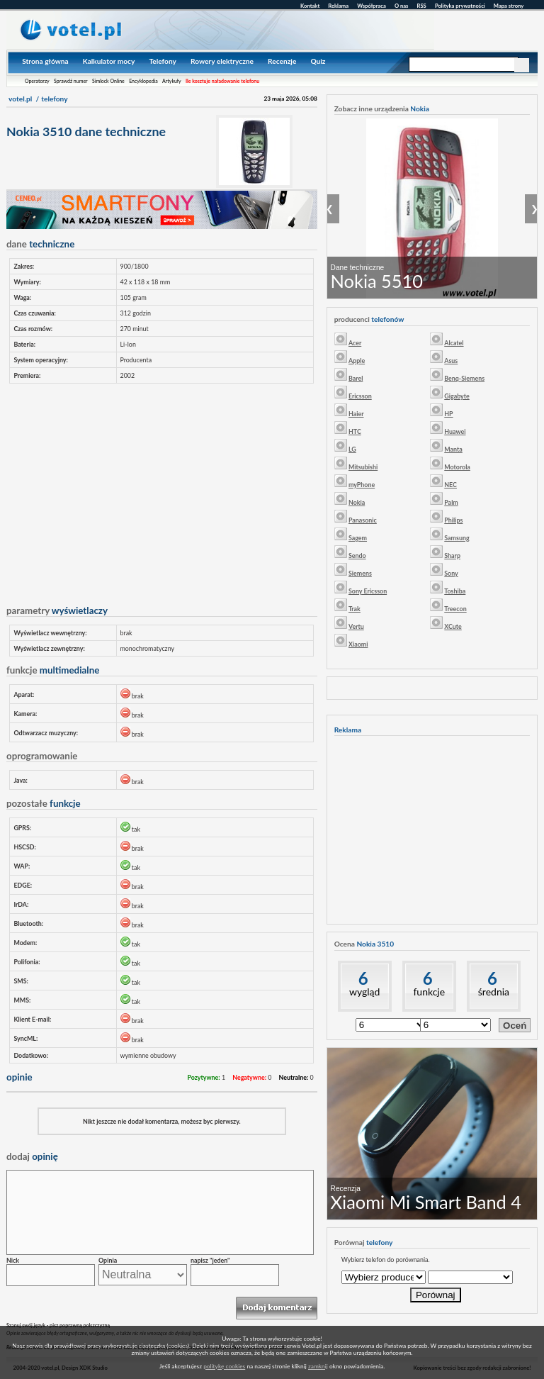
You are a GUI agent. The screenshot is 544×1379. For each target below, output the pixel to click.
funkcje (429, 992)
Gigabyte (456, 396)
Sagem (357, 538)
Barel (355, 378)
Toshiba (454, 591)
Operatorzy (37, 81)
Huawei (454, 431)
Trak (354, 609)
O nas (402, 5)
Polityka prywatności (460, 5)
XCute (453, 626)
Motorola (457, 467)
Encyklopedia (143, 81)
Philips (453, 520)
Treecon (455, 609)
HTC (354, 431)
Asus (451, 360)
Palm (451, 502)
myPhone (361, 484)
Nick (12, 1260)
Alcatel (453, 343)
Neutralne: (294, 1077)
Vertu (356, 626)
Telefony (162, 61)
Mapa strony (508, 5)
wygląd (364, 992)
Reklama (338, 5)
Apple (356, 360)
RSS (421, 5)
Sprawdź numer (71, 81)
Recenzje (282, 61)
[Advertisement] (161, 490)
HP (448, 414)
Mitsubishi (363, 467)
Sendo (357, 555)
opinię (32, 1156)
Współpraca (371, 5)
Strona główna (45, 61)
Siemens (360, 573)
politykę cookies (224, 1366)
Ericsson (360, 396)
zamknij (318, 1366)
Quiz (317, 61)
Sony (451, 573)
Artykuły (171, 81)
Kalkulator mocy (109, 61)
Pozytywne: (203, 1077)
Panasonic (362, 520)
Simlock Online (108, 81)
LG (352, 449)
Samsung (456, 538)
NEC (450, 484)
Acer (354, 343)
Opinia (107, 1260)
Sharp (452, 555)
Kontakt (309, 5)
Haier (356, 414)
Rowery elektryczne (222, 61)
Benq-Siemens (464, 378)
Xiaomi (358, 644)
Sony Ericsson (367, 591)
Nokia (356, 502)
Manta (453, 449)
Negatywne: (249, 1077)
